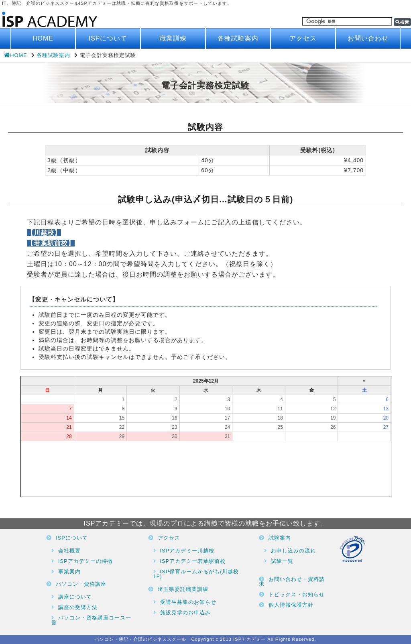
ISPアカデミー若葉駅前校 (193, 561)
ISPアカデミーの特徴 (85, 561)
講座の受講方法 (78, 607)
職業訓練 (173, 38)
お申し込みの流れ (293, 551)
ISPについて (108, 38)
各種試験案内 (238, 38)
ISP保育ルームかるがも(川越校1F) (196, 574)
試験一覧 (282, 561)
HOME (43, 38)
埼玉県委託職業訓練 (183, 589)
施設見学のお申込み (185, 612)
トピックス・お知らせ (297, 594)
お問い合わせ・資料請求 (292, 581)
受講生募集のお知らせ (188, 602)
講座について (75, 597)
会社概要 (69, 551)
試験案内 (280, 538)
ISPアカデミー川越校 (187, 551)
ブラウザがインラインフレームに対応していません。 (205, 436)
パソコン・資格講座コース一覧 (91, 620)
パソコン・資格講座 (81, 584)
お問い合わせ (368, 38)
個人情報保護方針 (291, 605)
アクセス (303, 38)
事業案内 (69, 572)
